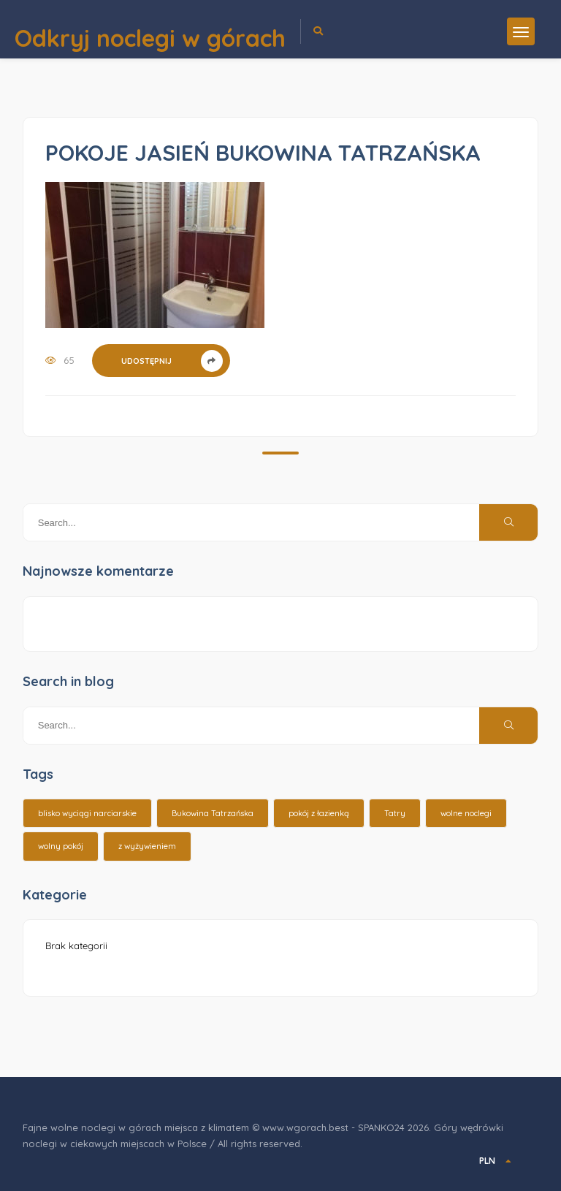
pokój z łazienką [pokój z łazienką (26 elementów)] (319, 813)
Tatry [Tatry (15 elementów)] (394, 813)
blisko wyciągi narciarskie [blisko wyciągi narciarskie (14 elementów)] (87, 813)
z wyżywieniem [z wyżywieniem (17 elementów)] (147, 846)
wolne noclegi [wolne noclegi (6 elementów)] (466, 813)
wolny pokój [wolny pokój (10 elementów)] (60, 846)
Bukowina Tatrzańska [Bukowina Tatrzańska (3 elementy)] (212, 813)
